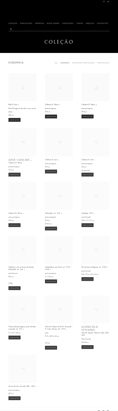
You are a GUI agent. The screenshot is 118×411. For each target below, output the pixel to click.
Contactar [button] (14, 123)
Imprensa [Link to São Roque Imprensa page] (39, 23)
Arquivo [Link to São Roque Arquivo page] (90, 23)
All (56, 63)
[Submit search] (11, 29)
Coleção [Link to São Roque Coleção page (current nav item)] (12, 23)
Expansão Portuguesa (83, 63)
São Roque (15, 12)
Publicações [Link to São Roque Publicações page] (26, 23)
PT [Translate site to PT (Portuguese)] (104, 2)
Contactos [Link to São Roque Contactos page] (102, 23)
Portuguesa (103, 63)
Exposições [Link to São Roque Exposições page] (68, 23)
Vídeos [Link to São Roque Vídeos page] (79, 23)
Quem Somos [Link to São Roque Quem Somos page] (53, 23)
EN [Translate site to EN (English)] (108, 2)
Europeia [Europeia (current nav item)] (65, 63)
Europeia (16, 62)
